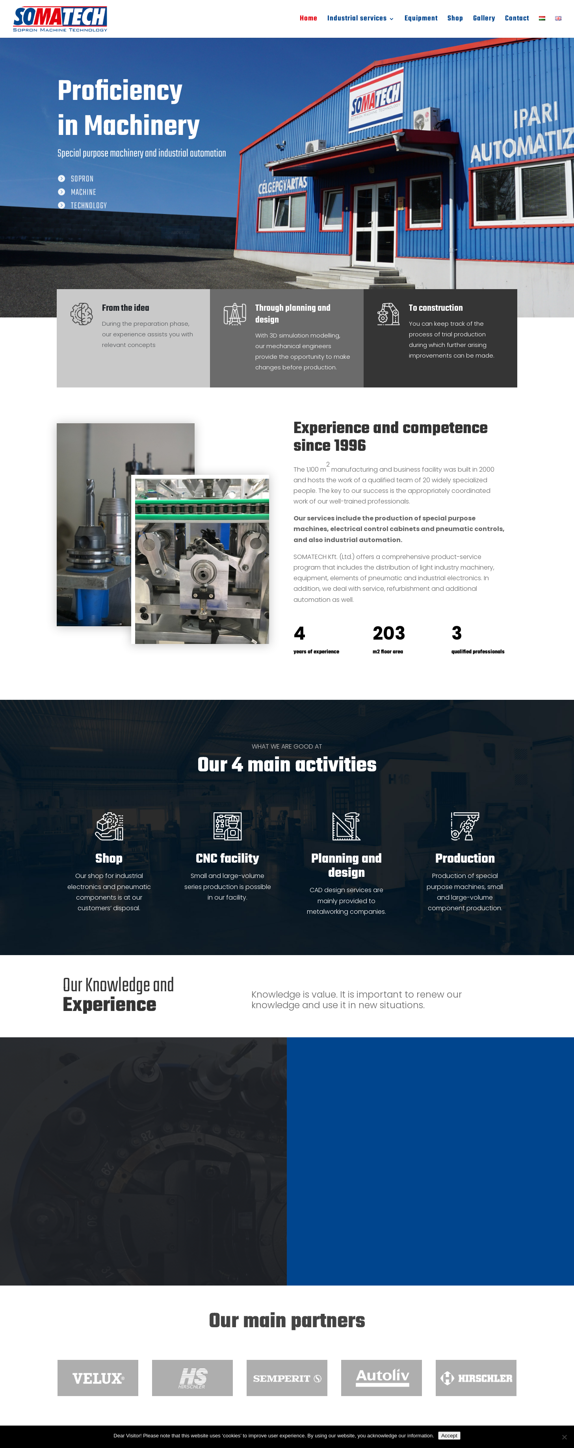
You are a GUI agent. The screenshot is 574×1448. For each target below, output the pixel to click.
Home (309, 20)
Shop (455, 20)
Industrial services (357, 20)
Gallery (484, 20)
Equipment (421, 20)
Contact (517, 20)
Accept (449, 1436)
